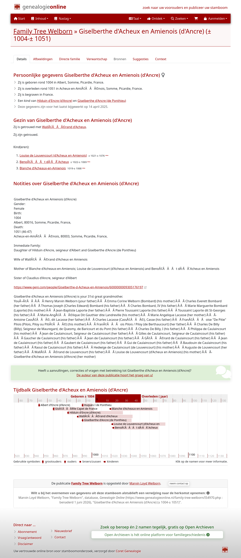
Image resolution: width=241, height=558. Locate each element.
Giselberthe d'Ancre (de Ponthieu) (102, 101)
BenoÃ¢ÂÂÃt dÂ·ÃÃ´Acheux (44, 162)
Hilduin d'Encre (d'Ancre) (54, 101)
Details (22, 59)
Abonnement (27, 532)
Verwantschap (97, 59)
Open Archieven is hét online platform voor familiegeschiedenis (157, 534)
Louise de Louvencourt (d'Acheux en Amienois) (53, 155)
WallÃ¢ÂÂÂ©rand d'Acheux (64, 127)
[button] (135, 18)
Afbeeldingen (42, 59)
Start (19, 18)
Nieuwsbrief (63, 531)
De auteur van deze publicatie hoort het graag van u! (115, 375)
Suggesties (141, 59)
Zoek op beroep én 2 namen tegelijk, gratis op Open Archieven (157, 527)
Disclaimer (25, 544)
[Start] (44, 7)
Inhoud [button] (38, 18)
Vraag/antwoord (29, 538)
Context (160, 59)
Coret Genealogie (128, 551)
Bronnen (120, 59)
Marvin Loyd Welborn (144, 483)
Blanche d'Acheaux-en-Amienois (43, 168)
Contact (60, 537)
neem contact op (179, 483)
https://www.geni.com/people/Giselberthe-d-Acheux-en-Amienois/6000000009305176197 (78, 287)
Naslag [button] (61, 18)
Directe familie (69, 59)
